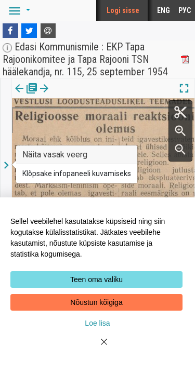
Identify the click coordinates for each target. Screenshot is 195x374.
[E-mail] (48, 30)
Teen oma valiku (96, 279)
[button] (17, 10)
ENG (163, 10)
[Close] (97, 348)
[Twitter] (29, 30)
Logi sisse (123, 10)
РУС (184, 10)
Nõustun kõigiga (96, 302)
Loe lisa (97, 323)
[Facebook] (10, 30)
